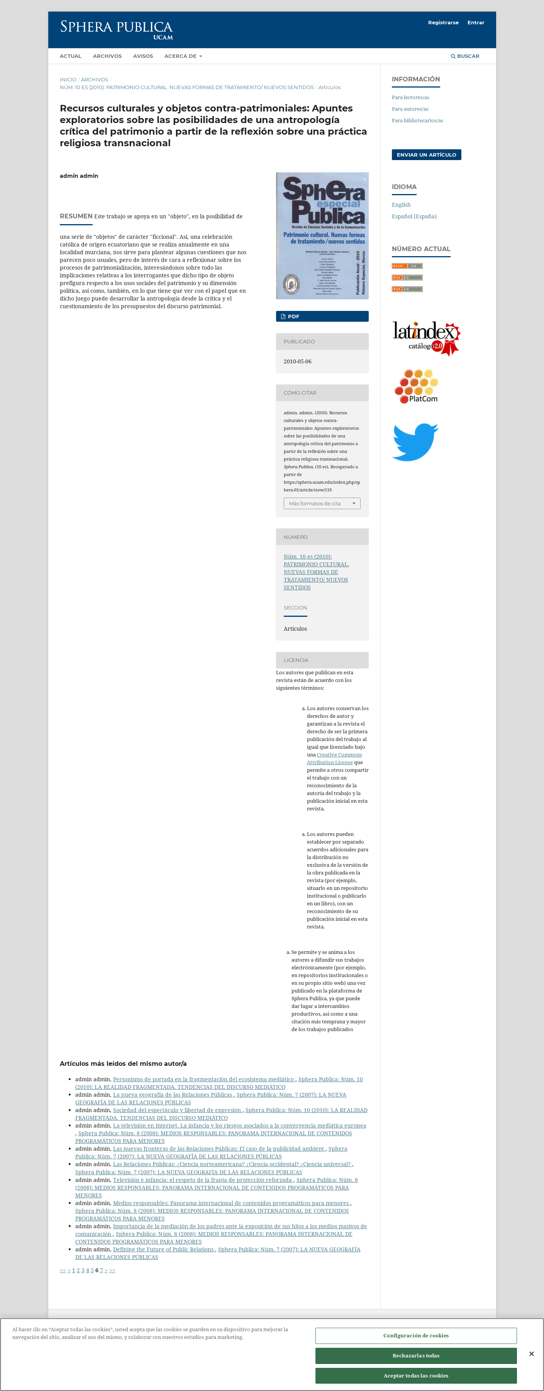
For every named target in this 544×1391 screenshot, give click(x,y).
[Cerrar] (531, 1362)
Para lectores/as (410, 97)
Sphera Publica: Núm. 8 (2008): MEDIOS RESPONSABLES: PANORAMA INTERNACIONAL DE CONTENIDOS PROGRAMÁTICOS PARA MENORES (216, 1187)
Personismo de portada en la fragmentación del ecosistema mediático (204, 1079)
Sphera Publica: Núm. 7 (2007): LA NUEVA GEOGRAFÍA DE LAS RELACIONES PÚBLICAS (211, 1152)
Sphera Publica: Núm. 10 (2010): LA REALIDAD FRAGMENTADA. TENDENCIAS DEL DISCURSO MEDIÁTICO (219, 1083)
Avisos (143, 56)
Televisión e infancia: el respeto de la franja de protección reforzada (203, 1179)
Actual (70, 56)
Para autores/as (410, 108)
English (401, 204)
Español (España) (414, 216)
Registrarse (443, 22)
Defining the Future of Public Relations (164, 1249)
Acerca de (181, 56)
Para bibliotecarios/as (417, 120)
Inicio (68, 79)
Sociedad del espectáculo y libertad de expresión (177, 1110)
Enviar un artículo (426, 155)
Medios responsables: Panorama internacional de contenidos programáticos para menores (231, 1203)
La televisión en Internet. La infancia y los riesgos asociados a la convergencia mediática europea (239, 1125)
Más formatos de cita (315, 503)
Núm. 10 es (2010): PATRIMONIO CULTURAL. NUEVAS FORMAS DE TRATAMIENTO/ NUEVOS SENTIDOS (187, 87)
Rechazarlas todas (416, 1364)
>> (112, 1270)
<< (63, 1270)
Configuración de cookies (416, 1343)
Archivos (107, 56)
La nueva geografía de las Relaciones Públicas (173, 1094)
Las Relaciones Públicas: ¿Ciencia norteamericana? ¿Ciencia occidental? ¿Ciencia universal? (232, 1164)
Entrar (476, 22)
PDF (292, 316)
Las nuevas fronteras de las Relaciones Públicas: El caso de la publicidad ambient (219, 1148)
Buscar (465, 56)
